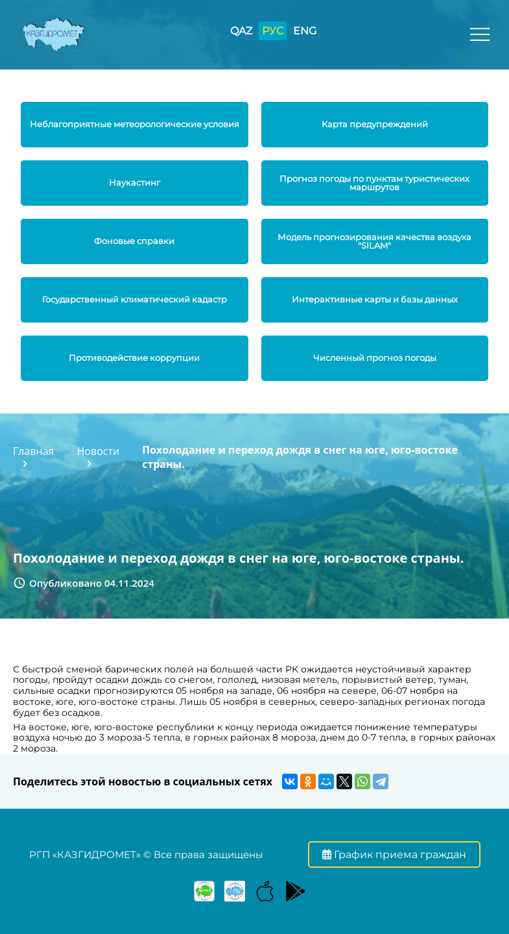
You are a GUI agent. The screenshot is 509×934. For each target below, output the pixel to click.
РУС (272, 31)
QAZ (241, 31)
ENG (304, 31)
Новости (98, 451)
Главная (33, 451)
